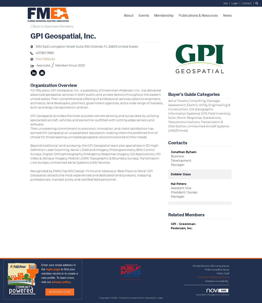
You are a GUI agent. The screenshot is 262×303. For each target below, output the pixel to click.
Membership (163, 15)
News (227, 15)
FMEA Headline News (217, 269)
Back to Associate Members (51, 26)
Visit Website (45, 59)
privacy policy (61, 282)
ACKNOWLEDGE (60, 292)
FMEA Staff (223, 273)
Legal (160, 297)
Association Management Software (212, 292)
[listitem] (227, 3)
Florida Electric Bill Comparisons (211, 265)
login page (53, 269)
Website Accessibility (217, 281)
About (128, 15)
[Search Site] (257, 3)
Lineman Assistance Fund (213, 277)
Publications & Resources (198, 15)
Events (144, 15)
